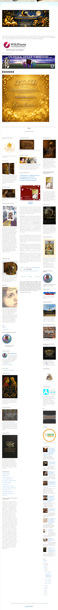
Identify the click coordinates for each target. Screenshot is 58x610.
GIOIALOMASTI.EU (6, 484)
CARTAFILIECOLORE (6, 477)
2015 (45, 595)
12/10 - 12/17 (47, 580)
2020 (45, 588)
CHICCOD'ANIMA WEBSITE (7, 478)
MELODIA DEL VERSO (6, 489)
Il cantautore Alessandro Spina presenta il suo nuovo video (51, 540)
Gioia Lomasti (25, 270)
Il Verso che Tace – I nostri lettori (51, 530)
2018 (45, 591)
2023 (45, 570)
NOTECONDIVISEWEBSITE (7, 491)
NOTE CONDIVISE (30, 202)
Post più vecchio (37, 276)
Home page (30, 276)
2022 (45, 585)
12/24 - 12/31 (47, 573)
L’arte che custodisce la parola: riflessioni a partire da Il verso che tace (52, 510)
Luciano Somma (30, 270)
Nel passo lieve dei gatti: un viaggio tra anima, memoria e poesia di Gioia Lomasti (52, 473)
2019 (45, 590)
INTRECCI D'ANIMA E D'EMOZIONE (9, 487)
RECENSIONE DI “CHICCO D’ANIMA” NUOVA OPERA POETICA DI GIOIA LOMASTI (52, 549)
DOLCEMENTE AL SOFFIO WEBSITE (9, 480)
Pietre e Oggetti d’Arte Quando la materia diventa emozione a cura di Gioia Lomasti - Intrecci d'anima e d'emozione (52, 521)
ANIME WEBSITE (5, 475)
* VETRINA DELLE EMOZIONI (8, 370)
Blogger (46, 603)
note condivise (35, 270)
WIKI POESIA (4, 495)
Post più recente (23, 276)
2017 (45, 593)
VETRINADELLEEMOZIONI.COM (8, 493)
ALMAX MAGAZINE (6, 473)
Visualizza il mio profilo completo (7, 364)
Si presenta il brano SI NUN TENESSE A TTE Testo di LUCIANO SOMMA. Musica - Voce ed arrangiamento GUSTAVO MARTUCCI (49, 499)
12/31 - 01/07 (47, 571)
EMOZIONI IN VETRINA (6, 482)
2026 (45, 565)
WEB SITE (4, 327)
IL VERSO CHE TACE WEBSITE (8, 486)
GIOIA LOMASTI (5, 329)
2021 (45, 587)
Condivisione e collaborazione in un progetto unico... (48, 575)
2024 (45, 568)
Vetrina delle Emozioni (12, 353)
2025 (45, 567)
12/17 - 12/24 (47, 578)
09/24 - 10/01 (47, 583)
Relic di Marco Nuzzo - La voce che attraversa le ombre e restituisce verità (52, 463)
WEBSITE (30, 203)
